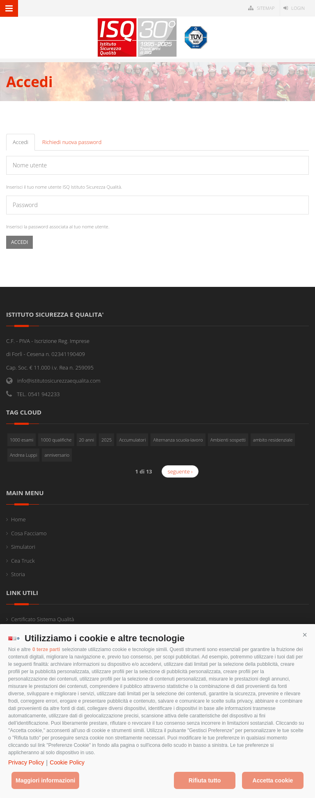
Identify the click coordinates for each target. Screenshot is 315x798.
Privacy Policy (26, 762)
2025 (106, 440)
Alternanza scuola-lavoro (178, 440)
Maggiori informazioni (45, 780)
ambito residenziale (273, 440)
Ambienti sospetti (228, 440)
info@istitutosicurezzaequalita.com (58, 380)
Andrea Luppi (23, 455)
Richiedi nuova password (71, 142)
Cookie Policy (67, 762)
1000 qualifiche (56, 440)
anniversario (56, 455)
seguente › (180, 471)
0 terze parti (46, 649)
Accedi (24, 144)
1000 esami (21, 440)
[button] (305, 635)
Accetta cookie (273, 780)
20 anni (86, 440)
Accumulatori (132, 440)
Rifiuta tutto (205, 780)
